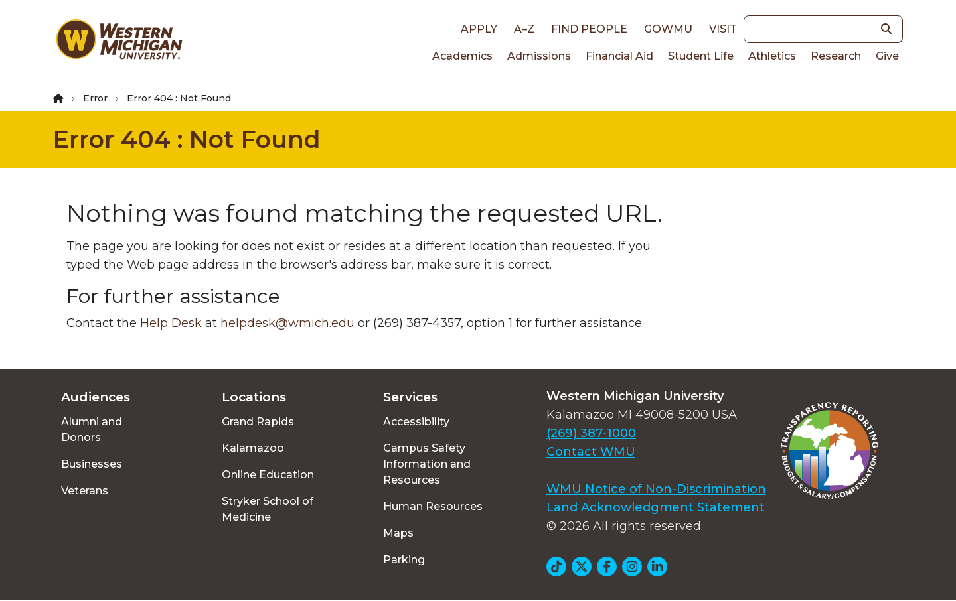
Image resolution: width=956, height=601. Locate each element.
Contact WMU (590, 451)
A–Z (524, 29)
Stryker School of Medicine (267, 509)
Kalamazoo (253, 448)
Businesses (91, 464)
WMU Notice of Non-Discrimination (656, 489)
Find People (589, 29)
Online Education (268, 474)
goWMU (668, 29)
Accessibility (416, 421)
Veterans (84, 490)
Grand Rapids (258, 421)
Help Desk (171, 323)
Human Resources (433, 506)
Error (95, 98)
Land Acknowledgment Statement (655, 507)
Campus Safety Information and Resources (427, 464)
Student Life (701, 56)
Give (887, 56)
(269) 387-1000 (591, 433)
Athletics (772, 56)
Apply (479, 29)
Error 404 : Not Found (187, 139)
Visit (723, 29)
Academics (462, 56)
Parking (404, 559)
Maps (398, 533)
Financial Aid (619, 56)
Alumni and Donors (91, 429)
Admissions (539, 56)
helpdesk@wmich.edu (287, 323)
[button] (886, 29)
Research (836, 56)
